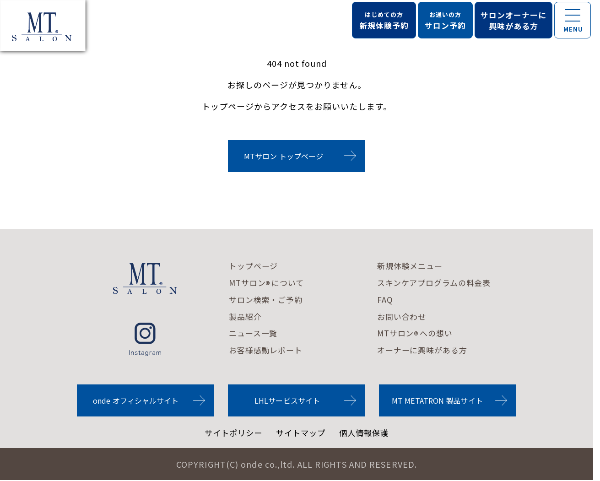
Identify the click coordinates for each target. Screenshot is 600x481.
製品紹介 (246, 317)
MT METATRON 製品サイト (437, 400)
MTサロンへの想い (422, 334)
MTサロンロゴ (145, 278)
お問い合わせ (408, 317)
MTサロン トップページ (283, 156)
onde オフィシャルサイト (135, 400)
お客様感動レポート (268, 351)
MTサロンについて (268, 283)
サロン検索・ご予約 (268, 300)
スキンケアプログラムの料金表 (442, 283)
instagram (145, 339)
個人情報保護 (367, 433)
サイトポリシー (230, 433)
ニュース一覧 (255, 334)
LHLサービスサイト (287, 400)
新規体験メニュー (416, 266)
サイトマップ (301, 433)
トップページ (255, 266)
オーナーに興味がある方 (429, 351)
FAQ (390, 300)
